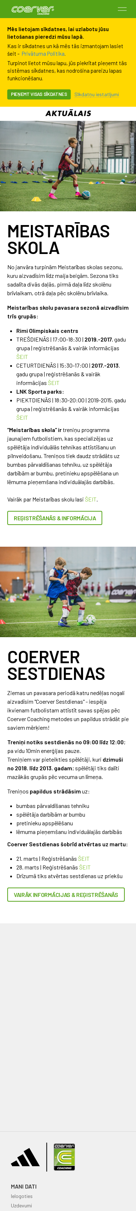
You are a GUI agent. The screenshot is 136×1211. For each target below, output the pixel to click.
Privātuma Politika (43, 53)
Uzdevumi (21, 1205)
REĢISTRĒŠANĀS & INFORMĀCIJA (55, 518)
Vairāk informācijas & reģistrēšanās (66, 894)
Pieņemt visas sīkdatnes (39, 94)
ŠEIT (22, 356)
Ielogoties (22, 1196)
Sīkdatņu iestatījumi (96, 94)
